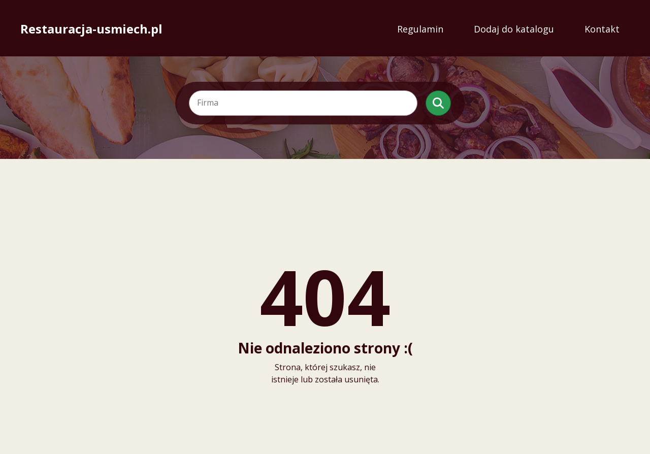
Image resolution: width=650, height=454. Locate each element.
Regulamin (420, 29)
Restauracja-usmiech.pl (91, 29)
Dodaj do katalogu (514, 29)
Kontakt (602, 29)
